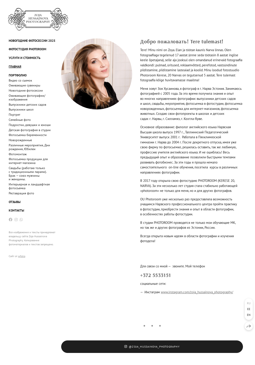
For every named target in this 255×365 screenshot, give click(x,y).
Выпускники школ (21, 109)
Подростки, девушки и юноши (30, 125)
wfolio (21, 256)
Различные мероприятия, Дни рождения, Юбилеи (29, 147)
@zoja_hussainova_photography (152, 346)
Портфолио (18, 75)
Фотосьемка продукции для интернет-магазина (28, 161)
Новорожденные (20, 140)
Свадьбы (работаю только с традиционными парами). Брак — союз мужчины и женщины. (27, 173)
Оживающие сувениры (24, 85)
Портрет (14, 115)
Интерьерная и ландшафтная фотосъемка (29, 186)
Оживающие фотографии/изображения (27, 97)
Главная (15, 67)
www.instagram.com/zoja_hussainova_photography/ (197, 292)
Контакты (16, 210)
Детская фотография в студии (30, 130)
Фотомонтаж (18, 154)
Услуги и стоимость (24, 58)
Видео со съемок (20, 80)
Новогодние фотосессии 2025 (32, 41)
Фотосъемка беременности (28, 135)
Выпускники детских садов (27, 105)
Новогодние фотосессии (26, 90)
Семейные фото (20, 120)
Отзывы (15, 202)
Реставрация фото (21, 193)
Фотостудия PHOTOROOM (27, 49)
